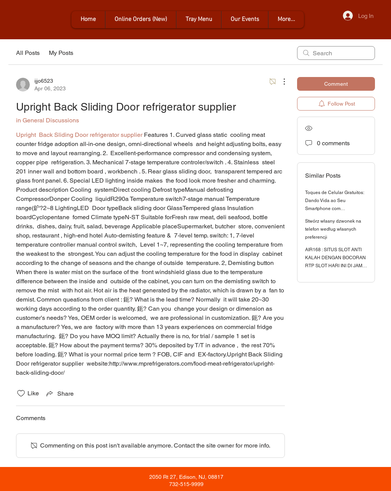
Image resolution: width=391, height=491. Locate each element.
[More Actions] (280, 81)
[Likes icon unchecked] (21, 393)
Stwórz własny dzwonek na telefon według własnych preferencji (333, 229)
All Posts (28, 52)
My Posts (61, 52)
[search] (336, 53)
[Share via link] (59, 393)
